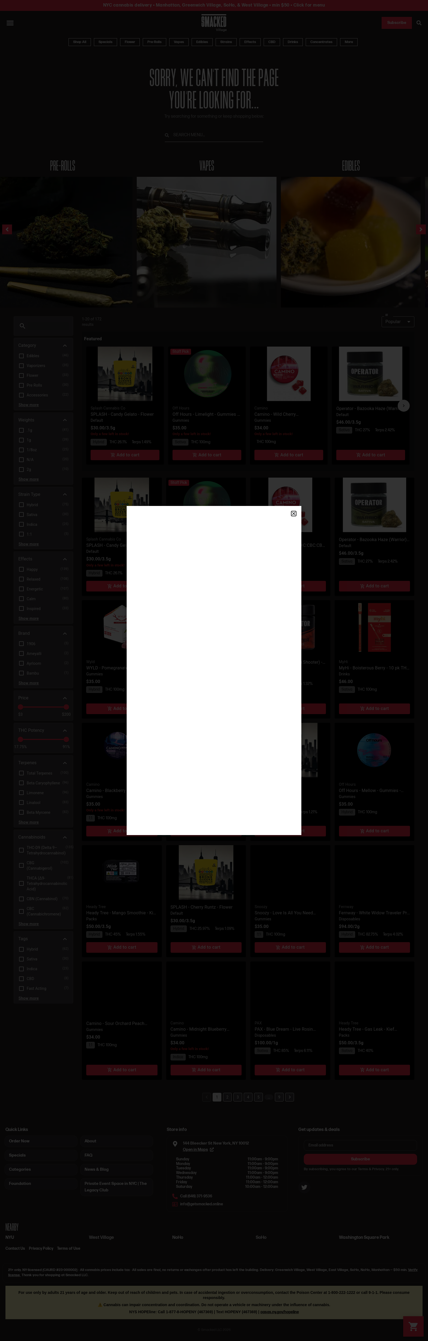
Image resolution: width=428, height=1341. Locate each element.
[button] (294, 513)
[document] (214, 670)
